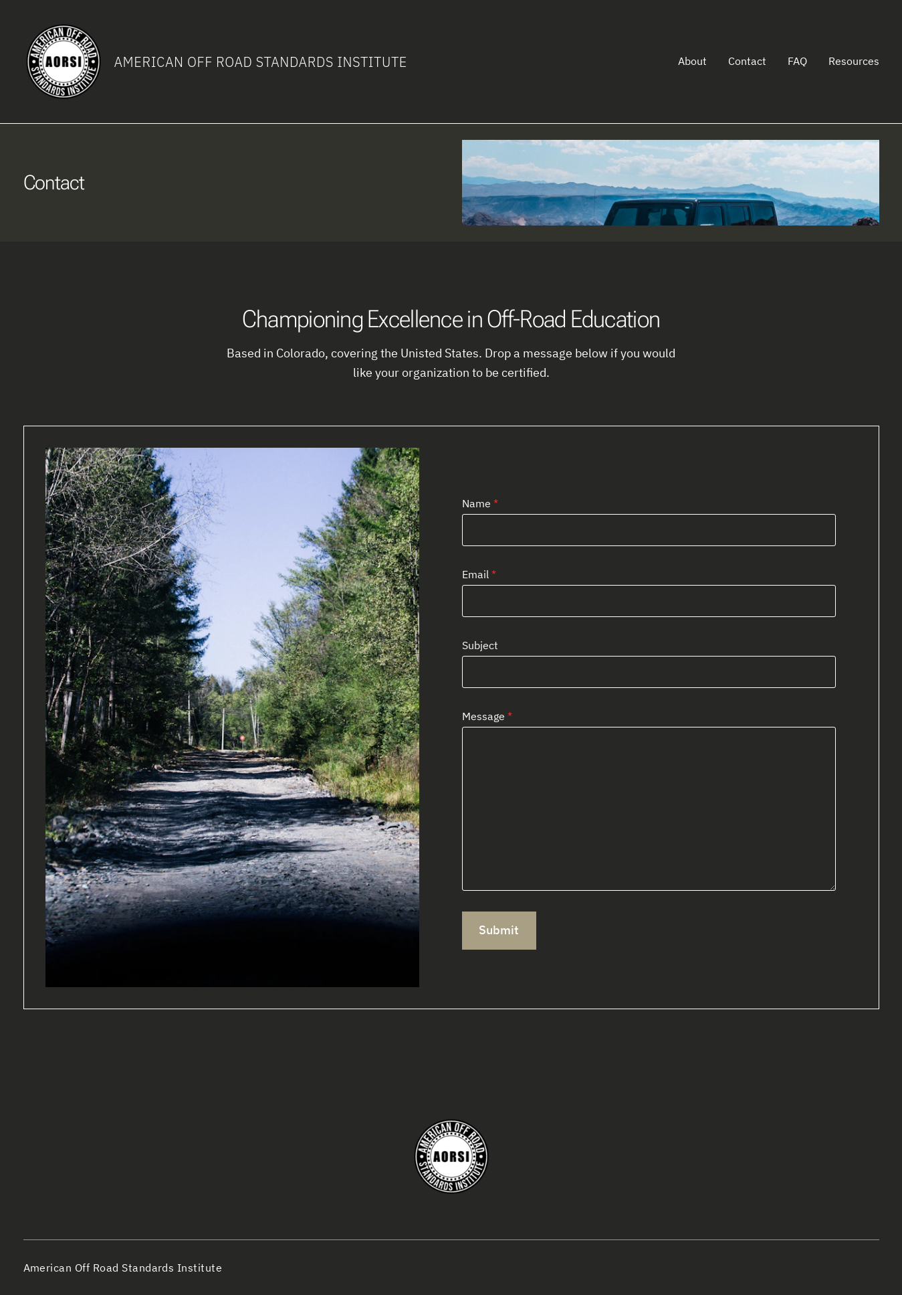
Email (479, 574)
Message (487, 716)
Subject (480, 645)
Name (480, 503)
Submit (499, 930)
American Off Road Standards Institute (260, 62)
